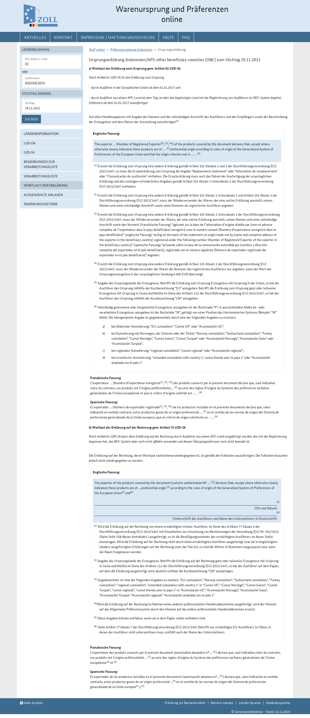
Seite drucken (31, 702)
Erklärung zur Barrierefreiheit (185, 702)
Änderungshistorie (41, 203)
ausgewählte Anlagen (43, 194)
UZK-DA (30, 142)
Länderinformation (41, 133)
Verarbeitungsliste (41, 176)
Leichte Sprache (250, 702)
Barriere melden (222, 702)
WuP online (97, 49)
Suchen (31, 119)
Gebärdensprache (278, 702)
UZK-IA (29, 152)
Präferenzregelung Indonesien (131, 49)
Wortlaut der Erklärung (46, 185)
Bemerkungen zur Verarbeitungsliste (41, 164)
